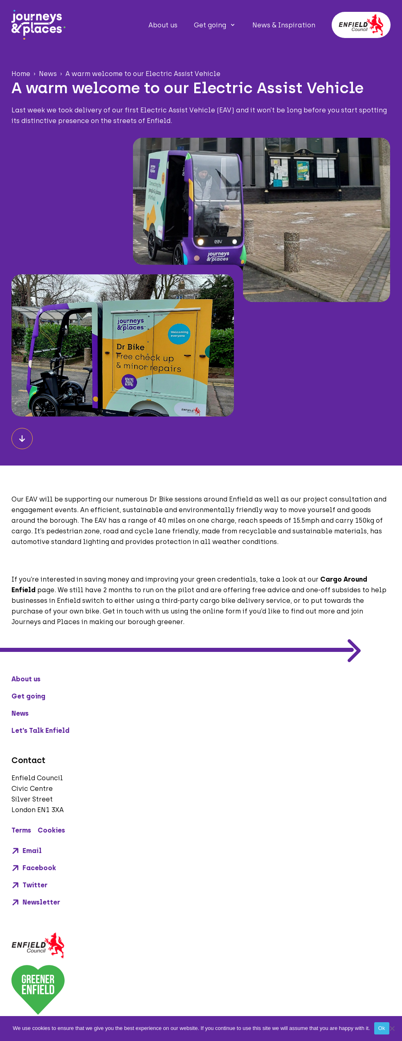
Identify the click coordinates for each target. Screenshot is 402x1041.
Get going (210, 25)
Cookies (51, 830)
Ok (381, 1028)
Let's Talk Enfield (40, 730)
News (20, 713)
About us (162, 25)
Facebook (33, 868)
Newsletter (35, 902)
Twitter (29, 885)
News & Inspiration (283, 25)
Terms (21, 830)
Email (26, 851)
